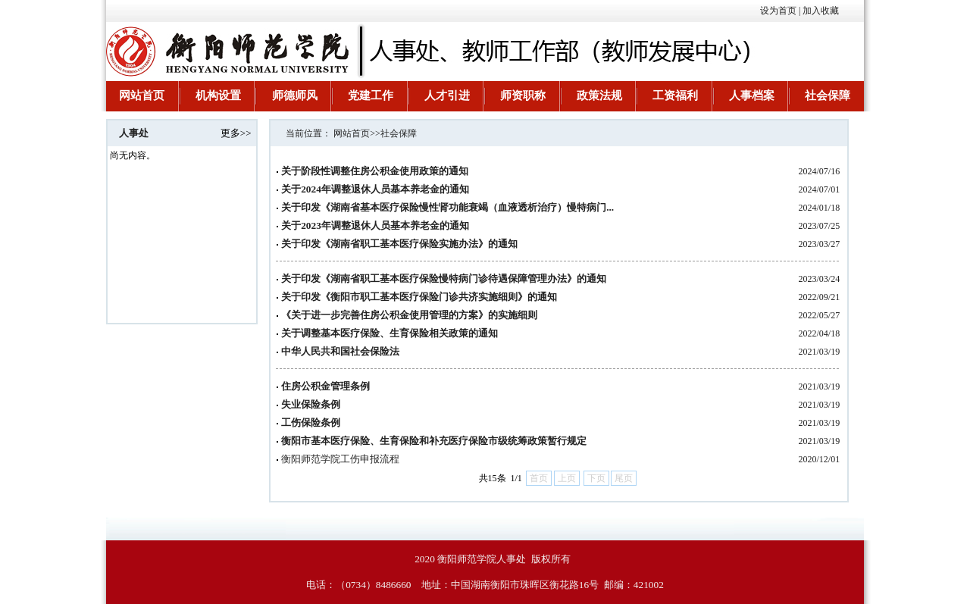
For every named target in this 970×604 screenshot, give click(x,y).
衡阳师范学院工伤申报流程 (340, 459)
